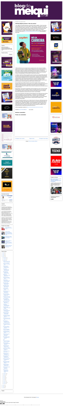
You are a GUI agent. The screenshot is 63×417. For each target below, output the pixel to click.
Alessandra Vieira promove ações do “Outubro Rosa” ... (6, 283)
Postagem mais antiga (43, 138)
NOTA (4, 339)
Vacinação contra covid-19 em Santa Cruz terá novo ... (6, 319)
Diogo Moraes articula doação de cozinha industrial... (6, 362)
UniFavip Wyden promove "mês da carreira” (6, 289)
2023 (3, 254)
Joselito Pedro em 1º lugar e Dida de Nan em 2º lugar (8, 228)
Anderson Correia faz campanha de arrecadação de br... (6, 354)
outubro (4, 260)
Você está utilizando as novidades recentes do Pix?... (6, 324)
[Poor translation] (3, 403)
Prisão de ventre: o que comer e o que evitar (6, 261)
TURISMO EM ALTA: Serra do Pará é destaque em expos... (6, 346)
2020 (3, 385)
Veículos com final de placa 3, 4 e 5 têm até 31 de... (6, 264)
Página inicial (31, 138)
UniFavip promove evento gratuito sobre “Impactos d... (6, 343)
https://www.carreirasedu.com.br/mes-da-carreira (32, 31)
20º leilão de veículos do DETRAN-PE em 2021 (6, 297)
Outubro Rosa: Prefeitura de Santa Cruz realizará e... (6, 349)
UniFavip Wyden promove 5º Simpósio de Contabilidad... (6, 310)
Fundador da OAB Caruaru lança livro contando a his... (6, 365)
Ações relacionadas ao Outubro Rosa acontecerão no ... (6, 292)
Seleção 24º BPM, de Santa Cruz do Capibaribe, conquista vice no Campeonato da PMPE (8, 242)
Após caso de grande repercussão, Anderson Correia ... (6, 302)
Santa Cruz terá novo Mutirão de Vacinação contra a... (6, 278)
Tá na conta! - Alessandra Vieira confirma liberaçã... (6, 269)
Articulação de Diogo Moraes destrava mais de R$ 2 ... (6, 332)
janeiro (4, 383)
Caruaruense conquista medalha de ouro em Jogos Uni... (6, 316)
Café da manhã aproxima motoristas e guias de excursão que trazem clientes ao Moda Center (8, 233)
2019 (3, 386)
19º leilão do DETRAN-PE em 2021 (6, 351)
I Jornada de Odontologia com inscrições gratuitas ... (6, 305)
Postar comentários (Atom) (33, 141)
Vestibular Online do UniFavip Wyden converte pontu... (6, 313)
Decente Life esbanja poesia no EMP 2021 (6, 329)
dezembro (4, 257)
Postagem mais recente (19, 138)
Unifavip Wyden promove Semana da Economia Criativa (6, 281)
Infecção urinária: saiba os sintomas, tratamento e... (6, 368)
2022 (3, 255)
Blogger (37, 397)
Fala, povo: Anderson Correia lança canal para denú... (6, 327)
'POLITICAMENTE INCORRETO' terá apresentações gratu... (6, 299)
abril (4, 379)
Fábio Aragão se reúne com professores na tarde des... (6, 337)
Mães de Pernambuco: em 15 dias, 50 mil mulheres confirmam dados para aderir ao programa (56, 180)
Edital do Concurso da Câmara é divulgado (6, 341)
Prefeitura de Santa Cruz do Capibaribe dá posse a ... (6, 359)
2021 (3, 256)
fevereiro (4, 382)
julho (4, 376)
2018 (3, 387)
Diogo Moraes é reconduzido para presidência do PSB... (6, 321)
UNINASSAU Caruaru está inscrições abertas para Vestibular (8, 237)
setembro (4, 373)
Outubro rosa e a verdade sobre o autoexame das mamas (5, 370)
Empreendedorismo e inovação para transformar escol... (6, 357)
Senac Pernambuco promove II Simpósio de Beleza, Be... (6, 294)
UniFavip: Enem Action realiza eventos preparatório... (6, 335)
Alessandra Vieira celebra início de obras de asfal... (6, 308)
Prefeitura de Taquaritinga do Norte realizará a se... (6, 275)
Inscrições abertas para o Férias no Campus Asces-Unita (8, 246)
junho (4, 377)
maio (4, 378)
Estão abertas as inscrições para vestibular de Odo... (6, 272)
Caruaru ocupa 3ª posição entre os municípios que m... (6, 267)
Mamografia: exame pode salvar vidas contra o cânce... (6, 286)
